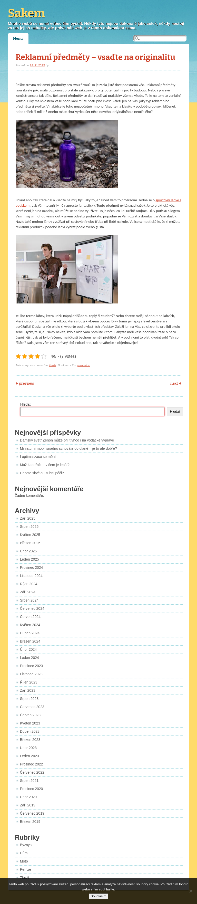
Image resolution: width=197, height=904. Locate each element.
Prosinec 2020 (31, 789)
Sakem (26, 13)
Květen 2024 (30, 625)
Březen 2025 (30, 543)
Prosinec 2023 (31, 666)
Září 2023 (27, 690)
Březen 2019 (30, 821)
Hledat (25, 404)
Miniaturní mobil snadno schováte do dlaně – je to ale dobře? (68, 448)
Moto (24, 861)
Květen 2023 (30, 723)
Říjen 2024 (28, 584)
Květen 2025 (30, 535)
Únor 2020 (28, 797)
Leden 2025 (29, 559)
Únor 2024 (28, 649)
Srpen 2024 (29, 600)
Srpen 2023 (29, 699)
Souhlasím (98, 896)
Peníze (25, 869)
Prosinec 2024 (31, 567)
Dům (24, 853)
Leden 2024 (29, 658)
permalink (83, 365)
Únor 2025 (28, 551)
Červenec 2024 (32, 608)
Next (175, 383)
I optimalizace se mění (38, 457)
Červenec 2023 (32, 707)
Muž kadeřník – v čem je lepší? (45, 465)
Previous (25, 383)
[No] (190, 891)
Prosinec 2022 (31, 764)
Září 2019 (27, 805)
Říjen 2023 (28, 682)
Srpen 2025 (29, 526)
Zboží (52, 365)
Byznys (26, 845)
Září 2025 (27, 518)
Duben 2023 (30, 731)
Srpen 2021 (29, 781)
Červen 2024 (30, 617)
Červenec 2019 (32, 813)
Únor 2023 (28, 748)
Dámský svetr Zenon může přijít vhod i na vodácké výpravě (67, 440)
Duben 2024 (30, 633)
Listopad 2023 (31, 674)
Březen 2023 (30, 740)
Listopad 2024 (31, 576)
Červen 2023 (30, 715)
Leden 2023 (29, 756)
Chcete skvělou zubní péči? (42, 473)
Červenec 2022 (32, 772)
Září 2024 (27, 592)
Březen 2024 (30, 641)
